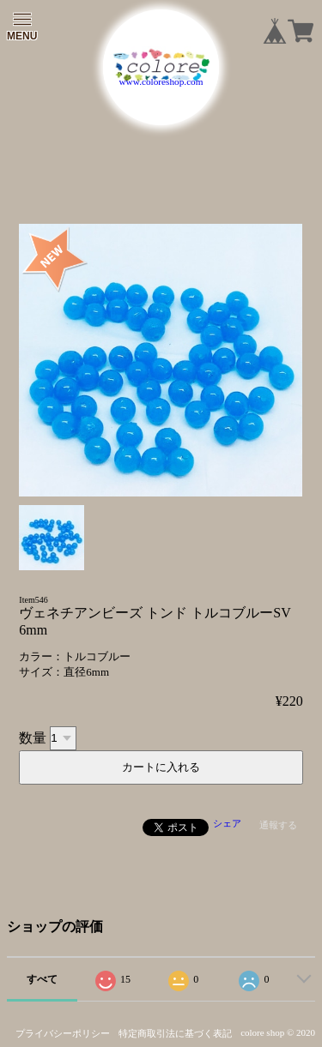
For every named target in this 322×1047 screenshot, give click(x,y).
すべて (42, 979)
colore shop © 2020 (277, 1032)
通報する (278, 825)
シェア (227, 823)
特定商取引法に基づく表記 (175, 1033)
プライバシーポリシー (62, 1033)
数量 (32, 737)
